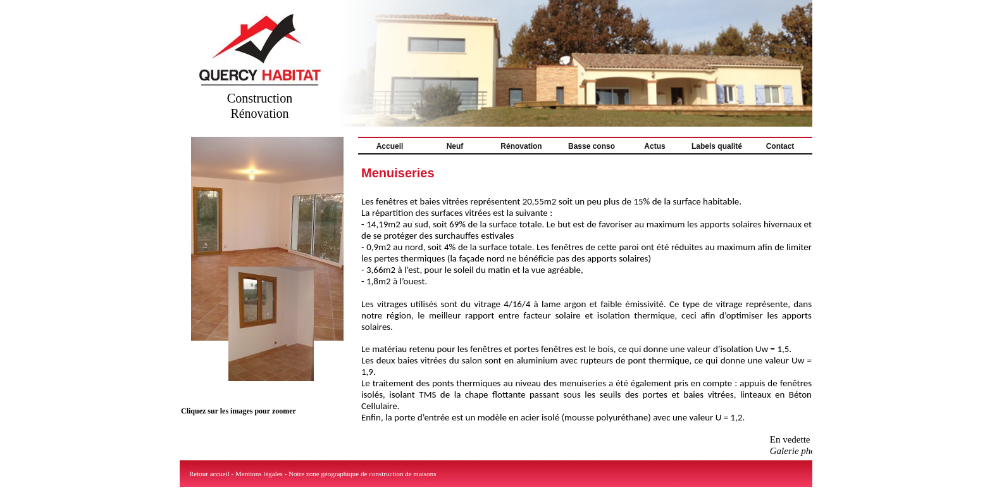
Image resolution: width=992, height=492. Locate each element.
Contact (780, 146)
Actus (654, 146)
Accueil (390, 146)
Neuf (455, 146)
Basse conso (591, 146)
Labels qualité (716, 146)
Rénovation (521, 146)
